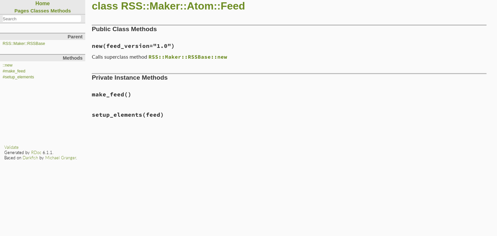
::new (7, 65)
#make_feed (14, 71)
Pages (21, 10)
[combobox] (42, 18)
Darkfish (30, 157)
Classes (39, 10)
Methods (60, 10)
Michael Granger (60, 157)
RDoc (36, 152)
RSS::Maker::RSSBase (24, 43)
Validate (11, 147)
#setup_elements (18, 77)
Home (42, 3)
